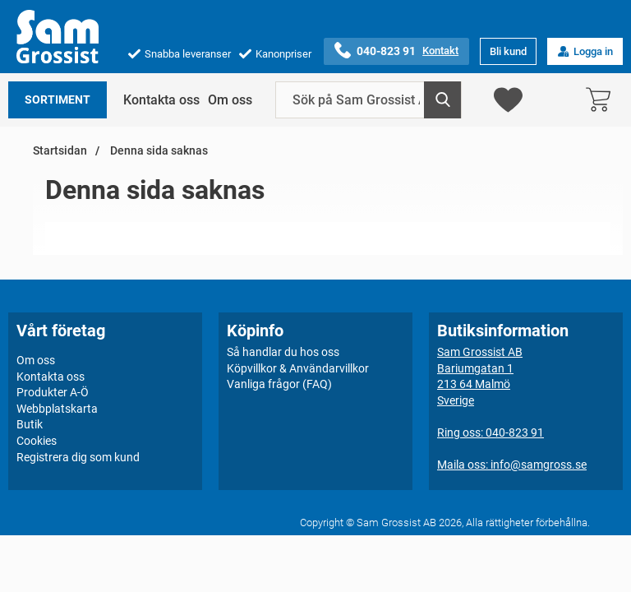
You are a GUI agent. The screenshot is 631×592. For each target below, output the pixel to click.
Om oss (230, 100)
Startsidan (60, 151)
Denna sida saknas (158, 151)
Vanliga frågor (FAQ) (279, 384)
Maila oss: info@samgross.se (512, 464)
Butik (29, 424)
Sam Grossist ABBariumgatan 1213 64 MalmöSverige (480, 376)
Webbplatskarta (57, 408)
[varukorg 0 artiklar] (602, 99)
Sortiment (57, 100)
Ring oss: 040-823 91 (490, 432)
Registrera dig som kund (78, 457)
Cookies (36, 440)
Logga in (585, 51)
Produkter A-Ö (52, 392)
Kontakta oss (161, 100)
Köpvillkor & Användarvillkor (298, 368)
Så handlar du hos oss (283, 351)
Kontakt (440, 50)
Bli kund (508, 51)
